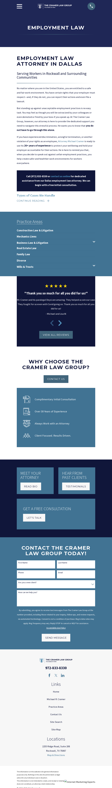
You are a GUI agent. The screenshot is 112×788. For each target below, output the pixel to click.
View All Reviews (56, 335)
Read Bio (30, 487)
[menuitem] (35, 229)
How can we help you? (27, 593)
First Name (23, 563)
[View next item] (60, 324)
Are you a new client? (27, 583)
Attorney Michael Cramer (71, 141)
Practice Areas (56, 707)
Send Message (56, 638)
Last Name (62, 563)
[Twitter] (56, 676)
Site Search (56, 722)
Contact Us (56, 379)
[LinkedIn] (62, 676)
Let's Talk (34, 518)
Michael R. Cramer (56, 699)
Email (60, 573)
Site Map (56, 730)
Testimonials (76, 487)
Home (56, 692)
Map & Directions (56, 755)
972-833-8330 (56, 668)
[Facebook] (49, 676)
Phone (21, 573)
